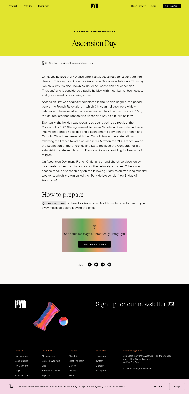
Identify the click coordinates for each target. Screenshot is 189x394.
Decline (158, 386)
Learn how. (87, 63)
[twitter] (96, 264)
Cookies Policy (117, 386)
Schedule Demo (171, 6)
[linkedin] (103, 264)
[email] (109, 264)
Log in (152, 6)
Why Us (27, 6)
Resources (43, 6)
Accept (177, 386)
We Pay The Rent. (131, 362)
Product (12, 6)
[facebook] (90, 264)
